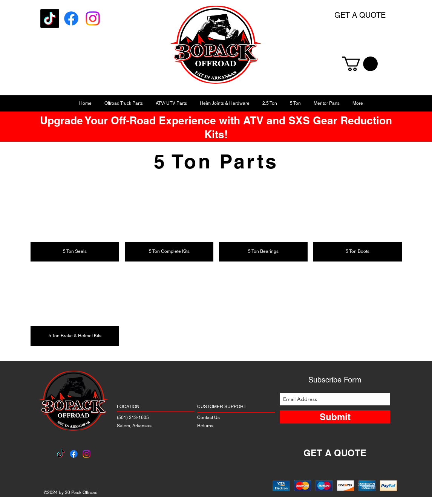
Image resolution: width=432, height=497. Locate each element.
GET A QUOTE (360, 15)
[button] (360, 64)
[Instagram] (92, 18)
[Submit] (335, 417)
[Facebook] (71, 18)
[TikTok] (49, 18)
